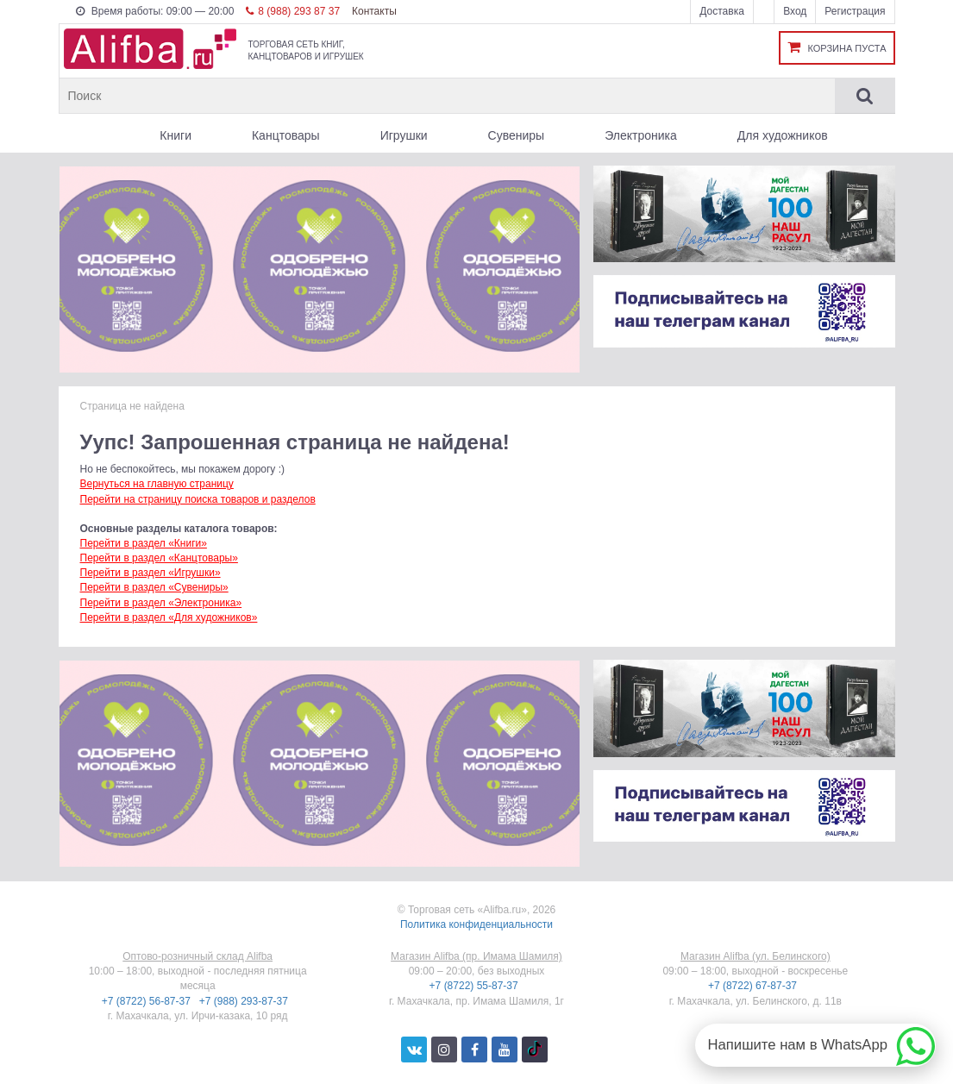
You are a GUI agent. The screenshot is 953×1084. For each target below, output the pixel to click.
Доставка (721, 11)
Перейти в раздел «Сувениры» (154, 587)
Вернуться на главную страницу (157, 484)
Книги (175, 135)
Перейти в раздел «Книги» (143, 543)
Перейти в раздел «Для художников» (169, 617)
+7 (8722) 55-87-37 (475, 986)
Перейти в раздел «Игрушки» (150, 573)
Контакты (374, 11)
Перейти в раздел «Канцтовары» (159, 558)
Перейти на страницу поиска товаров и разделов (198, 499)
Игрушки (404, 135)
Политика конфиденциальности (476, 924)
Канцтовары (286, 135)
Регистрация (854, 11)
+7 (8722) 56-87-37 (147, 1001)
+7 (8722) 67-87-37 (753, 986)
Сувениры (516, 135)
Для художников (782, 135)
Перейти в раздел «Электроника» (161, 603)
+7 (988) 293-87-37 (245, 1001)
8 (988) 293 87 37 (293, 11)
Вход (794, 11)
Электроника (641, 135)
